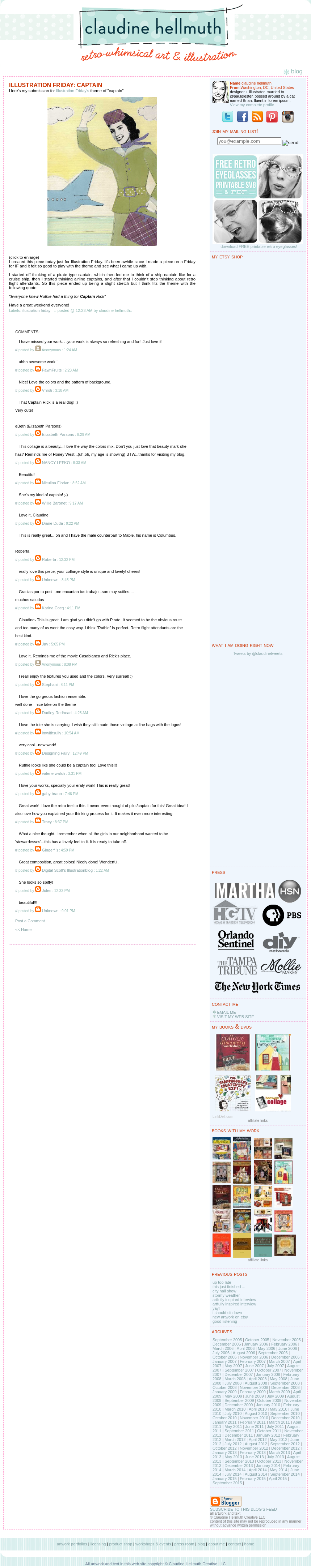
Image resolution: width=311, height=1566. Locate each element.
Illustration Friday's (72, 91)
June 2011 (254, 1426)
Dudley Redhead (57, 713)
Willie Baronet (54, 503)
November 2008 (254, 1387)
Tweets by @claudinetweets (258, 653)
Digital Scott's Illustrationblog (67, 870)
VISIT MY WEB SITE (235, 1016)
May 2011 (233, 1426)
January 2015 (225, 1478)
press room (184, 1544)
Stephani (50, 684)
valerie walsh (53, 773)
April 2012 (258, 1439)
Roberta (49, 559)
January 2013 (225, 1452)
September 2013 (239, 1461)
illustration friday (36, 310)
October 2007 (269, 1370)
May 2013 (233, 1457)
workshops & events (153, 1544)
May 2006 (266, 1348)
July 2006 (221, 1353)
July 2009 (275, 1396)
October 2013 (269, 1461)
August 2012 (256, 1444)
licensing (98, 1544)
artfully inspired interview (234, 1299)
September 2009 (239, 1400)
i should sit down (227, 1312)
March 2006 (223, 1348)
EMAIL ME (226, 1012)
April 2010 (258, 1409)
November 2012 (254, 1448)
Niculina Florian (56, 483)
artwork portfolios (72, 1544)
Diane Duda (52, 523)
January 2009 (225, 1392)
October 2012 (225, 1448)
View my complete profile (252, 105)
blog (201, 1544)
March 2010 (234, 1409)
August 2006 (244, 1353)
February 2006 (284, 1344)
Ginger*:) (50, 850)
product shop (120, 1544)
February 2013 (253, 1452)
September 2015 (227, 1483)
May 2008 (278, 1379)
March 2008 (234, 1379)
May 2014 (278, 1470)
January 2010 (268, 1405)
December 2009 (238, 1405)
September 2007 (239, 1370)
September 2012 (284, 1444)
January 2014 (268, 1465)
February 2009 (253, 1392)
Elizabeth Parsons (58, 434)
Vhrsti (47, 390)
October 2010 (225, 1418)
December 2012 (285, 1448)
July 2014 (232, 1474)
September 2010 (284, 1413)
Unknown (50, 580)
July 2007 (275, 1366)
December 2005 (227, 1344)
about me (216, 1544)
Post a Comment (30, 921)
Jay (45, 644)
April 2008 (258, 1379)
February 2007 (253, 1361)
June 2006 (287, 1348)
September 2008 (284, 1383)
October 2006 (225, 1357)
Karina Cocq (53, 608)
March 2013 (279, 1452)
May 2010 (278, 1409)
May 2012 (278, 1439)
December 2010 (285, 1418)
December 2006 (285, 1357)
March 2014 (234, 1470)
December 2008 (285, 1387)
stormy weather (226, 1295)
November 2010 (254, 1418)
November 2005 (286, 1340)
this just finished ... (229, 1286)
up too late (222, 1282)
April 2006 (246, 1348)
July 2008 (232, 1383)
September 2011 (239, 1431)
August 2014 (256, 1474)
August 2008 (256, 1383)
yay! (216, 1308)
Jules (46, 890)
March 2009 (279, 1392)
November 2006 (254, 1357)
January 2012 (268, 1435)
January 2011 (225, 1422)
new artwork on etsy (230, 1317)
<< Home (23, 929)
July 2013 (275, 1457)
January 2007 (225, 1361)
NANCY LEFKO (56, 462)
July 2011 (275, 1426)
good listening (225, 1321)
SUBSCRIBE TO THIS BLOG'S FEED (243, 1509)
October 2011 (269, 1431)
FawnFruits (52, 370)
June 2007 (254, 1366)
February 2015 (253, 1478)
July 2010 (232, 1413)
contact (234, 1544)
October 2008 (225, 1387)
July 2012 (232, 1444)
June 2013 (254, 1457)
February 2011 (253, 1422)
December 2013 (238, 1465)
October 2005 (257, 1340)
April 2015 (278, 1478)
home (249, 1544)
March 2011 (279, 1422)
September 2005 (227, 1340)
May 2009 (233, 1396)
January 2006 (256, 1344)
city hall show (224, 1291)
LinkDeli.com (223, 1117)
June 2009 (254, 1396)
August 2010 (256, 1413)
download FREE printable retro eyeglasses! (258, 246)
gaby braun (52, 793)
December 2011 (238, 1435)
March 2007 (279, 1361)
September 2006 (272, 1353)
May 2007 (233, 1366)
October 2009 (269, 1400)
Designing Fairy (56, 753)
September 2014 (284, 1474)
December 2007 (238, 1374)
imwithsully (51, 733)
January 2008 (268, 1374)
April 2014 (258, 1470)
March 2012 (234, 1439)
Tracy (47, 822)
